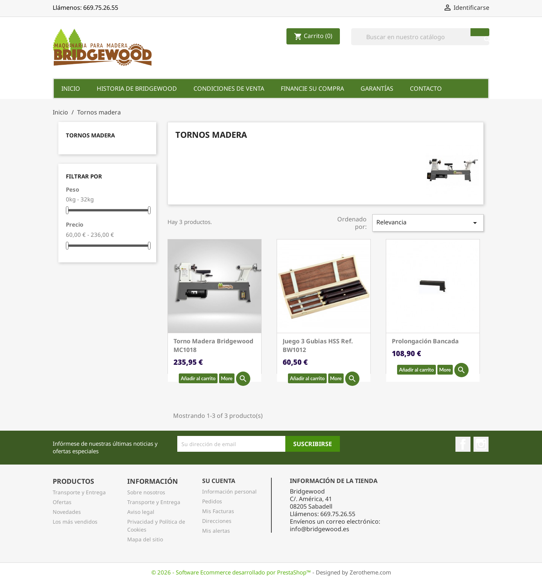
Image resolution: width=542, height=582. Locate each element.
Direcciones (216, 520)
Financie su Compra (312, 88)
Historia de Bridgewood (137, 88)
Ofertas (62, 502)
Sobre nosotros (146, 492)
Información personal (229, 491)
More (227, 378)
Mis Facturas (218, 511)
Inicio (70, 88)
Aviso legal (140, 511)
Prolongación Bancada (425, 341)
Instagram (481, 444)
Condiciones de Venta (228, 88)
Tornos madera (90, 135)
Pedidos (212, 501)
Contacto (426, 88)
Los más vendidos (75, 521)
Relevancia (428, 222)
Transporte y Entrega (79, 492)
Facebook (462, 444)
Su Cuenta (218, 481)
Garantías (377, 88)
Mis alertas (216, 530)
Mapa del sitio (145, 539)
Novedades (67, 511)
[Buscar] (420, 36)
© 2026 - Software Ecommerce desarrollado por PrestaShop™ (231, 572)
